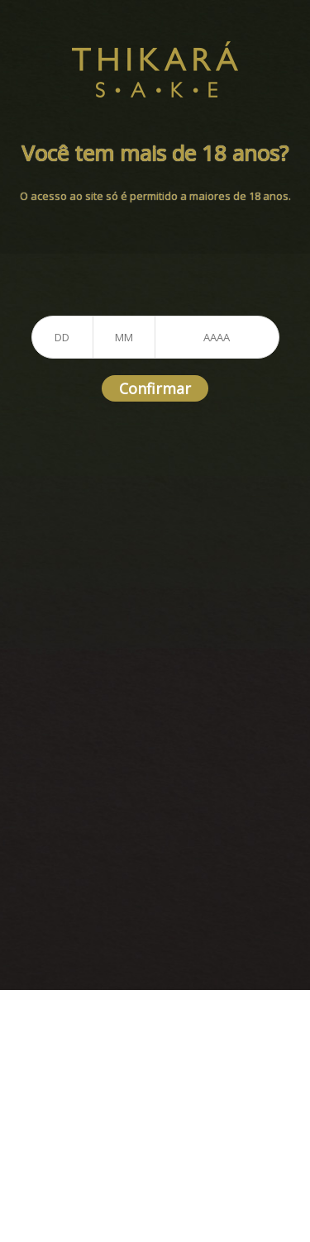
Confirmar (155, 388)
